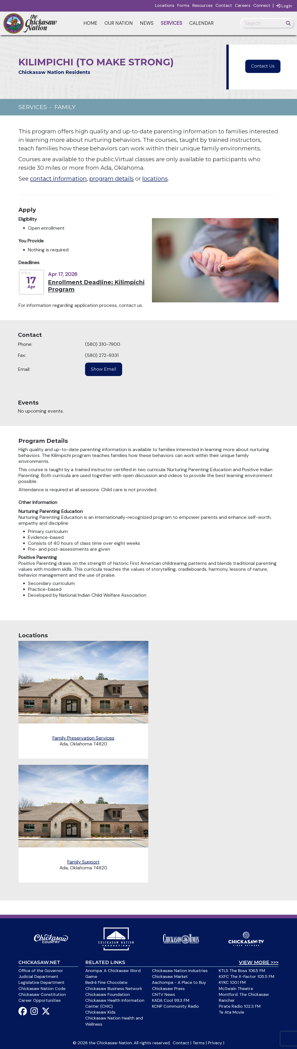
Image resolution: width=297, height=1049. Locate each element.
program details (111, 178)
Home (90, 23)
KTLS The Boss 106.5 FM (242, 970)
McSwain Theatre (236, 988)
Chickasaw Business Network (113, 988)
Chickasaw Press (168, 988)
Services (171, 23)
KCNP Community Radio (175, 1006)
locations (155, 178)
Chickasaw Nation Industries (180, 970)
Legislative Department (41, 982)
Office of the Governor (40, 970)
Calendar (201, 23)
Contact (223, 5)
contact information (58, 178)
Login (284, 6)
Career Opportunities (39, 1000)
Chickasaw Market (170, 976)
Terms (199, 1043)
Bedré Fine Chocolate (106, 982)
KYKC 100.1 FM (232, 982)
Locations (164, 5)
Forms (183, 5)
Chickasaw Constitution (42, 994)
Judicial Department (38, 976)
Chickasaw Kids (100, 1012)
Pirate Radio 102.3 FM (240, 1006)
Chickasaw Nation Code (41, 988)
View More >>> (259, 962)
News (147, 23)
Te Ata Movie (231, 1012)
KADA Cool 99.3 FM (170, 1000)
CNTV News (163, 994)
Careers (242, 5)
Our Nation (118, 23)
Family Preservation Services (83, 738)
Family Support (83, 862)
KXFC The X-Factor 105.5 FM (246, 976)
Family (64, 107)
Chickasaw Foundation (107, 994)
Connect (261, 5)
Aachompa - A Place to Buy (179, 982)
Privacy (215, 1043)
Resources (202, 5)
